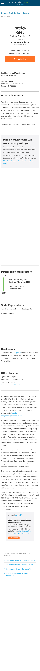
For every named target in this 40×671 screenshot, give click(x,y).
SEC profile (17, 353)
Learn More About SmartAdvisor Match (20, 560)
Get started (14, 538)
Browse (4, 13)
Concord (26, 13)
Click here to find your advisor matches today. (19, 532)
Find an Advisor (20, 59)
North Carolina (14, 13)
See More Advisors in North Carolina (19, 565)
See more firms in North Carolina (13, 385)
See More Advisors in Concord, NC (18, 569)
